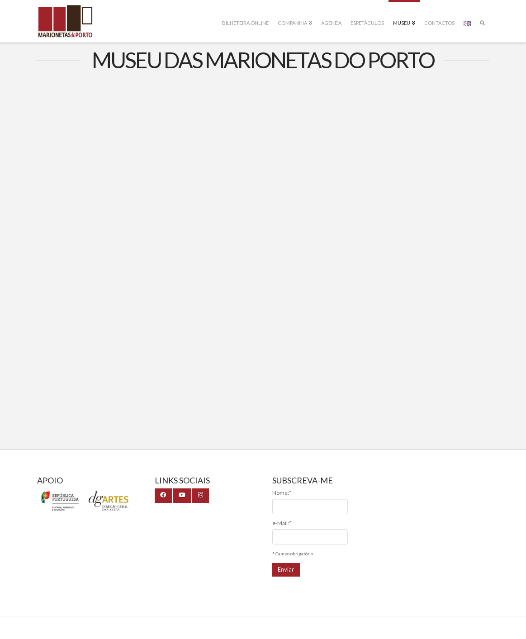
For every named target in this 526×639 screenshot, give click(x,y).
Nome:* (281, 492)
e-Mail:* (281, 523)
